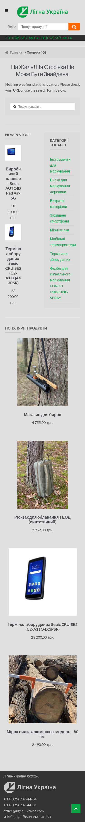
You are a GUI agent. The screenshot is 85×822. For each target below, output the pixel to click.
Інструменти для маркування (60, 165)
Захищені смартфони (59, 218)
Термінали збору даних (60, 256)
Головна (16, 52)
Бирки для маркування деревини (60, 186)
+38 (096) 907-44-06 (19, 805)
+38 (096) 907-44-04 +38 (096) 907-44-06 (38, 37)
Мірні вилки (59, 230)
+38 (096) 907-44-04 (19, 799)
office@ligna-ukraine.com (23, 811)
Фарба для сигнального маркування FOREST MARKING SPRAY (60, 283)
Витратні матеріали (58, 203)
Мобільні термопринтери (63, 242)
